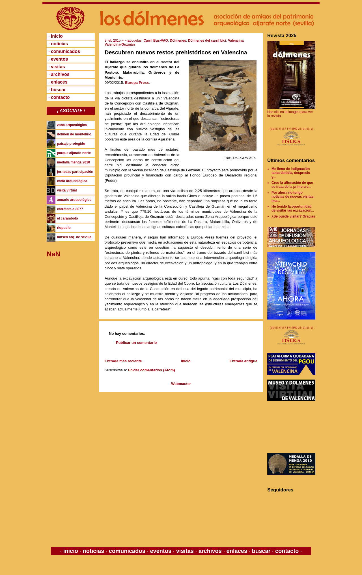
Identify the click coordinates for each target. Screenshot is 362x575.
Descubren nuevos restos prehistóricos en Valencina (176, 52)
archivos (210, 551)
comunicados (127, 551)
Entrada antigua (243, 361)
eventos (160, 551)
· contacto (59, 97)
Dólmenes (178, 40)
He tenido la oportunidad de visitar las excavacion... (293, 208)
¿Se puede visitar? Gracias (293, 216)
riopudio (64, 228)
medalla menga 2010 (73, 162)
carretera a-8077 (70, 209)
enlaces (236, 551)
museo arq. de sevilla (74, 237)
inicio (70, 551)
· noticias (58, 43)
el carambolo (67, 218)
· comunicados (64, 51)
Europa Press (137, 82)
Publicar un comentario (136, 342)
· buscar (57, 89)
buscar (261, 551)
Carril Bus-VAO (155, 40)
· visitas (56, 66)
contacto (286, 551)
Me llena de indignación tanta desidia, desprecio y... (291, 173)
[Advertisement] (292, 427)
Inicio (186, 361)
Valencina (236, 40)
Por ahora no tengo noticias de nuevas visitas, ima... (293, 197)
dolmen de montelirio (74, 134)
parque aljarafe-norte (74, 153)
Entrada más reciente (123, 361)
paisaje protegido (71, 144)
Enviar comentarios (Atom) (151, 370)
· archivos (59, 74)
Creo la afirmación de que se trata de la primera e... (292, 185)
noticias (93, 551)
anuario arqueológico (74, 200)
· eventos (58, 59)
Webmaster (181, 384)
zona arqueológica (72, 125)
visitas (184, 551)
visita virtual (67, 190)
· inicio (55, 36)
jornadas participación (75, 172)
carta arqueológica (72, 181)
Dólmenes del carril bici (207, 40)
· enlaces (58, 82)
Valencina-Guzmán (120, 44)
